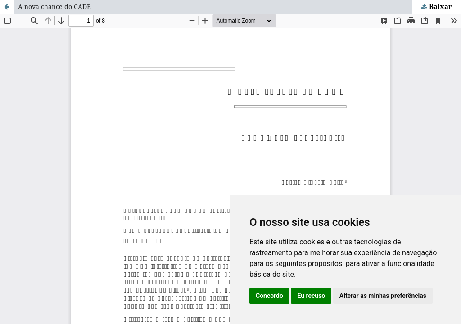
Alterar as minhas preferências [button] (382, 295)
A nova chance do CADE (54, 6)
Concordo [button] (269, 295)
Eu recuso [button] (311, 295)
